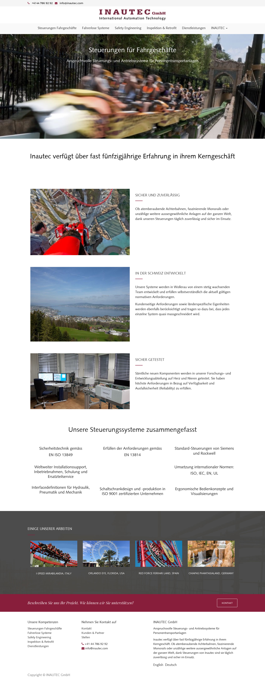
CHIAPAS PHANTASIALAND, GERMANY (211, 573)
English (158, 665)
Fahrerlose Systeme (40, 633)
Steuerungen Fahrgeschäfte (45, 628)
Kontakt (227, 603)
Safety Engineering (39, 637)
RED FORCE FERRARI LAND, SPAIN (159, 573)
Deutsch (171, 665)
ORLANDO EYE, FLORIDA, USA (106, 573)
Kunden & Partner (93, 633)
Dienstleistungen (38, 646)
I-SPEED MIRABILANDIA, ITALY (54, 573)
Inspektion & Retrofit (41, 641)
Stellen (86, 637)
